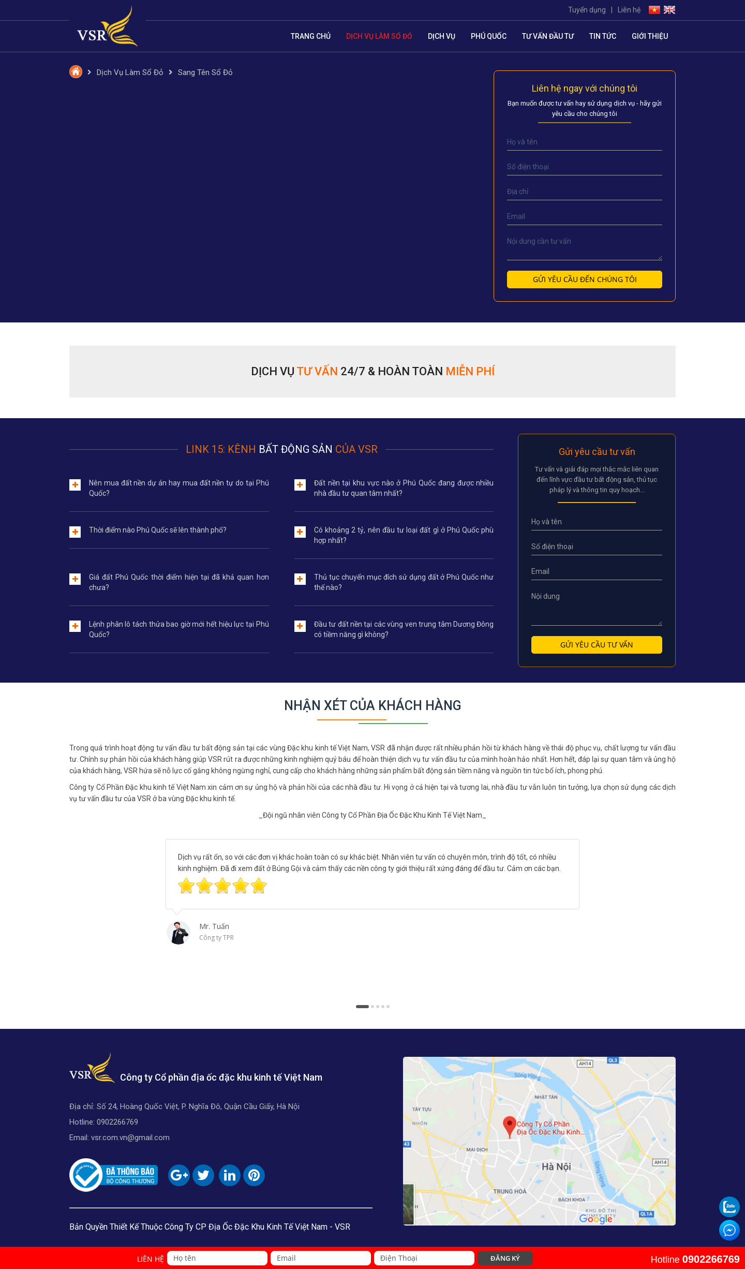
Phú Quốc (488, 36)
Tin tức (602, 36)
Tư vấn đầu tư (548, 36)
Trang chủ (311, 36)
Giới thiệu (650, 36)
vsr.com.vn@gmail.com (130, 1137)
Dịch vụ (441, 36)
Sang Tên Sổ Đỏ (205, 72)
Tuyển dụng (587, 10)
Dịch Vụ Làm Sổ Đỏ (379, 36)
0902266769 (117, 1122)
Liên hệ (629, 10)
